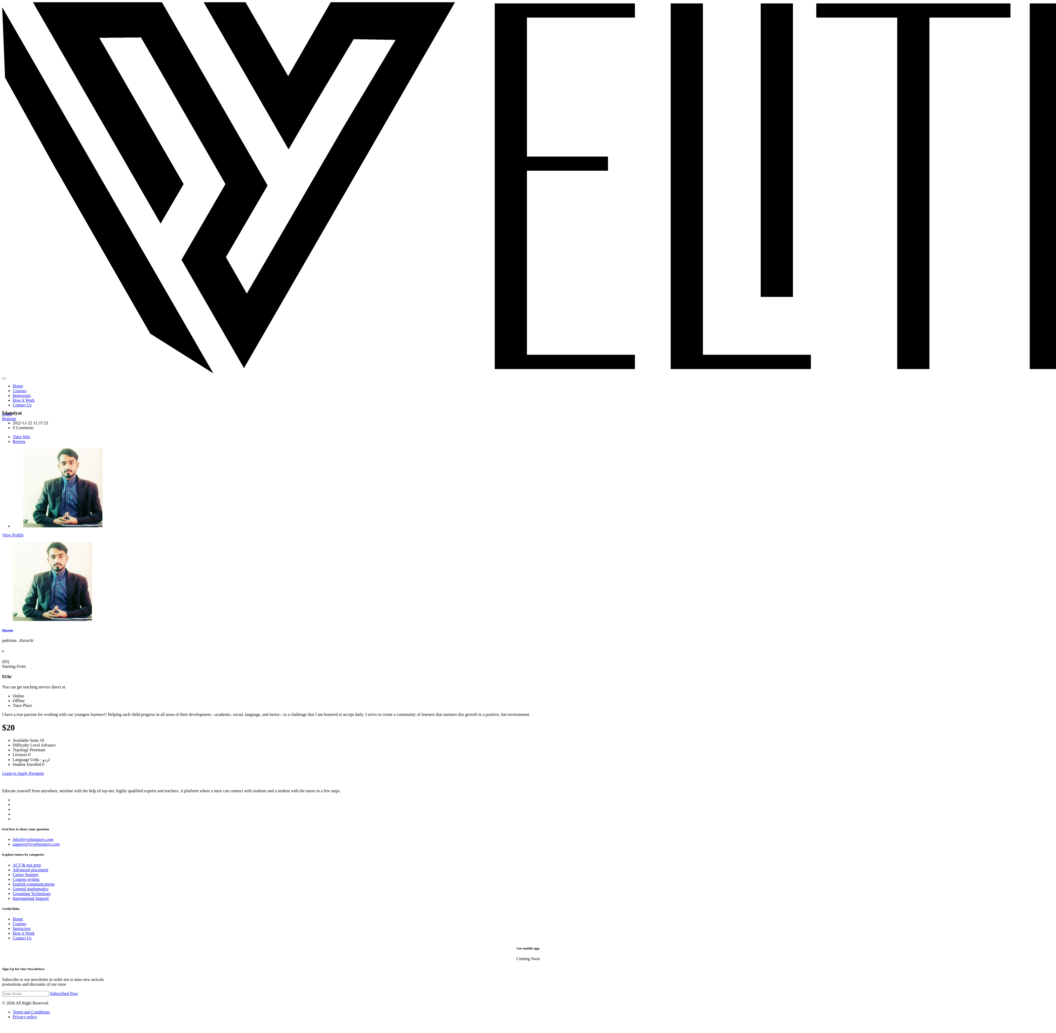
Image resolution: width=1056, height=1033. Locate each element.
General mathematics (31, 889)
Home (18, 386)
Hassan (7, 630)
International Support (31, 898)
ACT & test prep (27, 865)
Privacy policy (25, 1017)
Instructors (22, 395)
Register (9, 418)
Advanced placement (30, 870)
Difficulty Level (26, 745)
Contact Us (22, 405)
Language (21, 759)
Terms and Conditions (31, 1012)
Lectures (20, 754)
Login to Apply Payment (23, 773)
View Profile (12, 535)
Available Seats (26, 740)
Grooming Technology (32, 893)
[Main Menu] (4, 378)
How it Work (24, 400)
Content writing (26, 879)
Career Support (25, 874)
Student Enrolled (27, 764)
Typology (21, 750)
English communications (34, 884)
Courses (19, 390)
